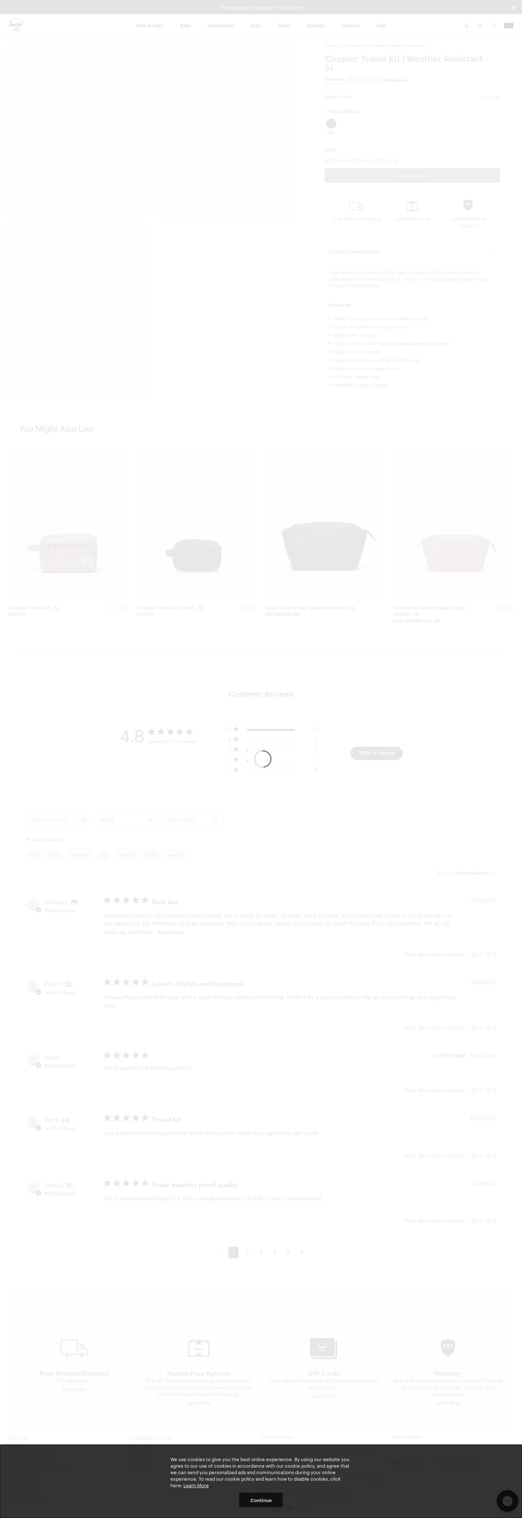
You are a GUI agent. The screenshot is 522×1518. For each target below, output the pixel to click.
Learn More (196, 1485)
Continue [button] (261, 1500)
